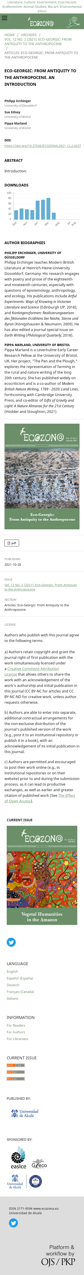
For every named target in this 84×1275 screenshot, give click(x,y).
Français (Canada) (20, 991)
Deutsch (13, 985)
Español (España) (20, 978)
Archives (29, 35)
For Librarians (17, 1038)
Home (9, 35)
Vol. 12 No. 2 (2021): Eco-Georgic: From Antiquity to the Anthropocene (38, 41)
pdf (13, 543)
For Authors (16, 1032)
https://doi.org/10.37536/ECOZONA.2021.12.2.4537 (42, 146)
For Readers (16, 1025)
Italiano (12, 998)
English (12, 971)
